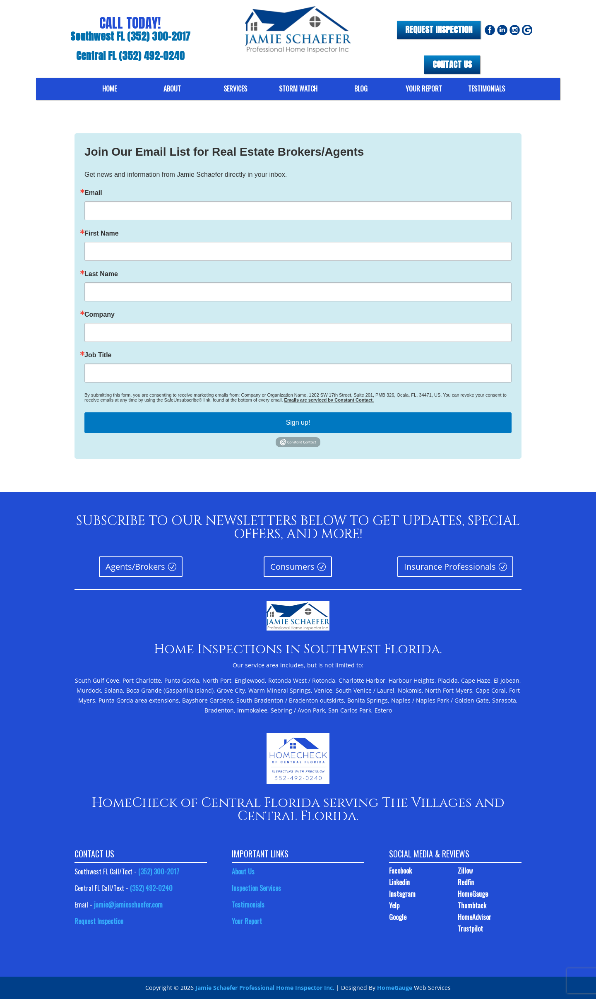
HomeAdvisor (474, 917)
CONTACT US (452, 64)
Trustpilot (470, 929)
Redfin (466, 882)
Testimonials (248, 905)
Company (99, 314)
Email (93, 193)
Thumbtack (472, 905)
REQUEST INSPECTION (438, 29)
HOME (109, 89)
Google (397, 917)
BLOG (361, 89)
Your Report (247, 921)
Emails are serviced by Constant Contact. (329, 399)
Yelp (394, 905)
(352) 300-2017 (158, 871)
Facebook (400, 871)
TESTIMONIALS (486, 89)
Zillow (465, 871)
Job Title (98, 355)
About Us (243, 871)
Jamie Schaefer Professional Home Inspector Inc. (264, 988)
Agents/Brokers (206, 569)
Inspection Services (256, 888)
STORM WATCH (298, 89)
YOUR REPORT (424, 89)
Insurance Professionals (383, 569)
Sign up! (298, 422)
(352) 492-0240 (151, 888)
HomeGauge (473, 894)
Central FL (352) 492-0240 (130, 56)
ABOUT (172, 89)
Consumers (294, 569)
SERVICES (235, 89)
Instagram (402, 894)
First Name (101, 233)
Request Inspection (98, 921)
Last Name (101, 274)
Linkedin (399, 882)
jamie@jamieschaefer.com (128, 905)
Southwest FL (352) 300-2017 (130, 37)
